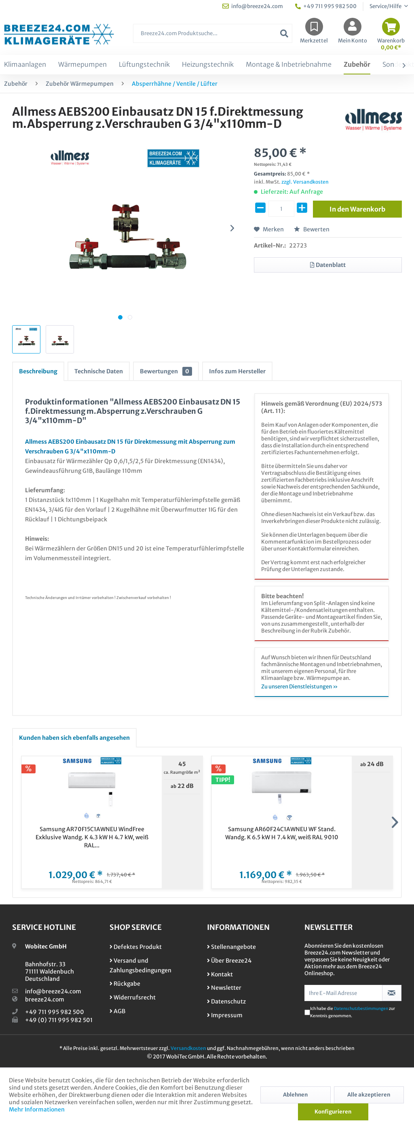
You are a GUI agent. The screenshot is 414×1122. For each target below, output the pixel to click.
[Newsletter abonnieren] (391, 993)
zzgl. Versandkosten (305, 182)
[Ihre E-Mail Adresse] (343, 993)
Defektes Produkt (136, 947)
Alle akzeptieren (368, 1094)
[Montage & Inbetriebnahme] (289, 64)
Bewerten (312, 229)
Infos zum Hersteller (237, 371)
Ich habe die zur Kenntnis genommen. (352, 1012)
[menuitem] (212, 37)
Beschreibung (38, 371)
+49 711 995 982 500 (54, 1012)
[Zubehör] (357, 64)
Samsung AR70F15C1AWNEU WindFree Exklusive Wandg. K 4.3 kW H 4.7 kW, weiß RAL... (92, 837)
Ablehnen (295, 1094)
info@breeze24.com (53, 991)
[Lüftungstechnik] (144, 64)
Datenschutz (226, 1001)
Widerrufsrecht (133, 997)
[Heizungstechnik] (208, 64)
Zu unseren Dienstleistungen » (299, 686)
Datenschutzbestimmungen (361, 1008)
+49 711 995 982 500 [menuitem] (326, 6)
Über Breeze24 (229, 960)
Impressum (225, 1015)
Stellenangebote (231, 947)
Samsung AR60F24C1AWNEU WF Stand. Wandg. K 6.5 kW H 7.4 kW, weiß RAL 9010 (281, 833)
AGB (117, 1011)
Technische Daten (98, 371)
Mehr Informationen (37, 1109)
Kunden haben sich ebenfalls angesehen (74, 737)
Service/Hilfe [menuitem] (386, 6)
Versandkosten (188, 1048)
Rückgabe (125, 983)
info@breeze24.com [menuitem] (252, 6)
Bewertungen (166, 371)
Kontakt (220, 974)
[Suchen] (284, 33)
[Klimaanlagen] (25, 64)
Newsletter (224, 987)
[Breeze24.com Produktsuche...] (212, 33)
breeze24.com (44, 999)
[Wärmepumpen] (82, 64)
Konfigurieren (333, 1111)
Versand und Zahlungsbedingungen (140, 965)
